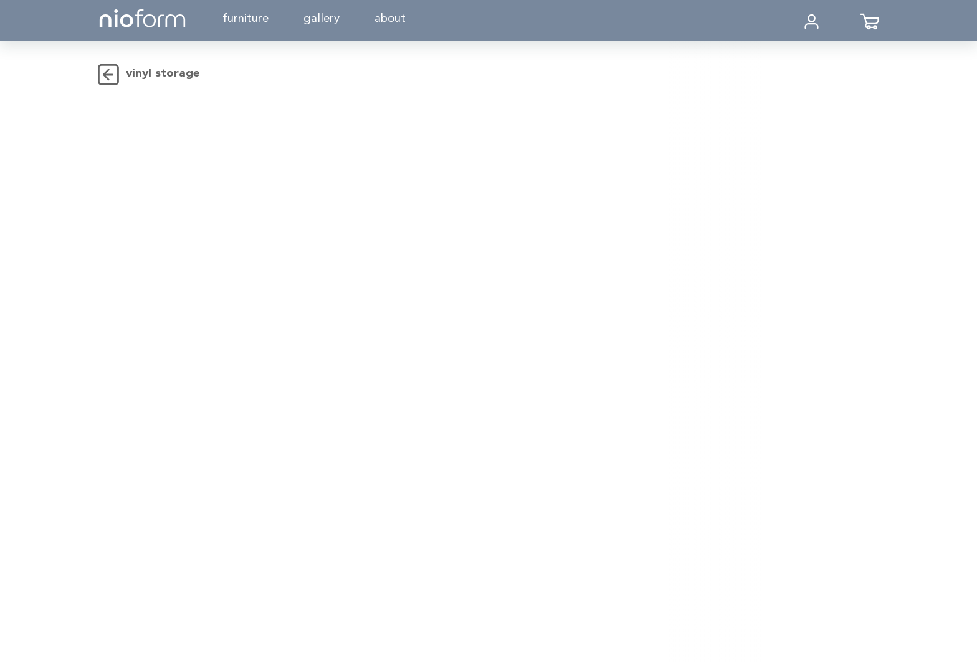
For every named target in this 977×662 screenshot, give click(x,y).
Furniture (245, 19)
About (390, 19)
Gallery (321, 19)
